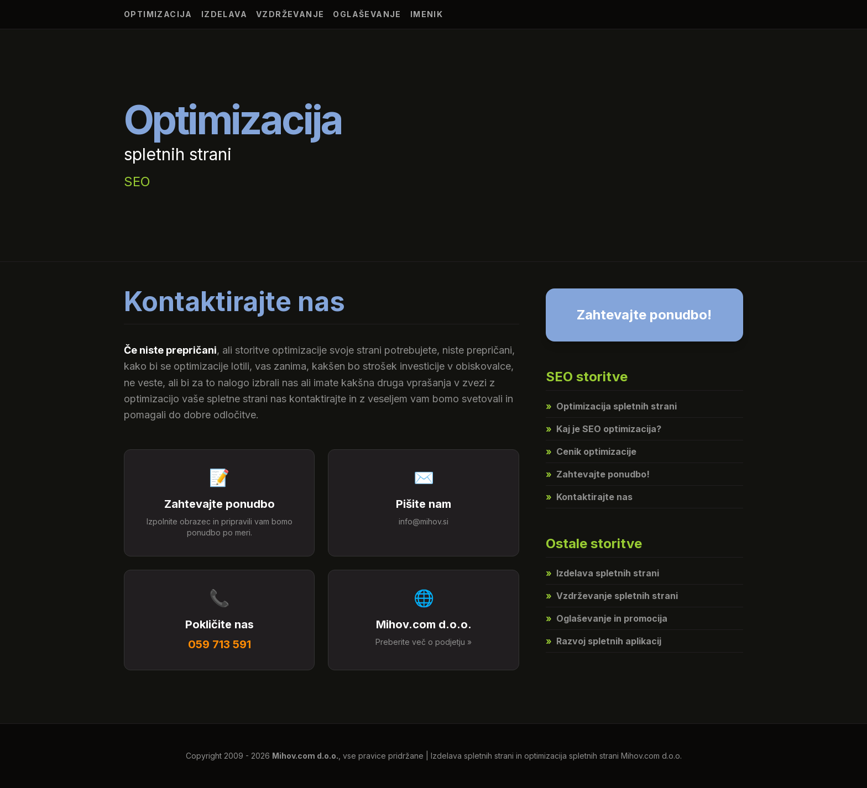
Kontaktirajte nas (589, 496)
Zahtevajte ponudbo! (644, 315)
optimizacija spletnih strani (571, 755)
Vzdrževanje (290, 14)
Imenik (426, 14)
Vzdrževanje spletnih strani (612, 595)
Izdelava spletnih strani (602, 573)
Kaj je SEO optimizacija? (603, 428)
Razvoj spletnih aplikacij (603, 641)
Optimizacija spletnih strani (611, 406)
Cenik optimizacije (591, 451)
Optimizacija (158, 14)
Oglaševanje (367, 14)
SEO (137, 182)
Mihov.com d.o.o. (305, 755)
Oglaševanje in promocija (606, 618)
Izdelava (224, 14)
